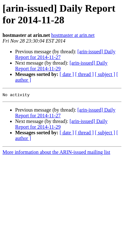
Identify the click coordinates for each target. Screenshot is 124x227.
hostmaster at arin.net (72, 35)
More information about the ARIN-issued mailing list (56, 153)
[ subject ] (105, 74)
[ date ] (67, 74)
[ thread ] (84, 74)
